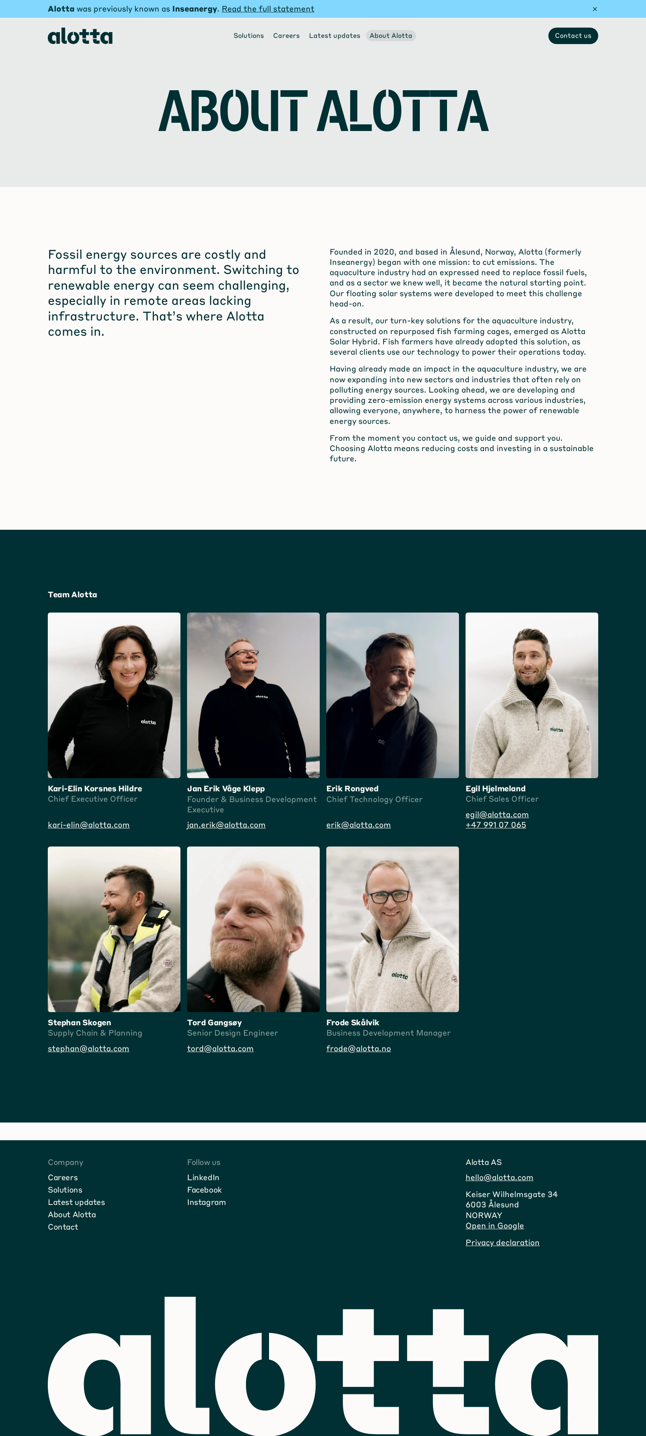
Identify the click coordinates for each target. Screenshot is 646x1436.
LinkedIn (203, 1177)
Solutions (65, 1189)
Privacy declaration (503, 1242)
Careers (62, 1177)
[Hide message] (595, 9)
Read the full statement (268, 8)
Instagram (206, 1202)
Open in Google (495, 1225)
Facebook (204, 1189)
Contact (63, 1226)
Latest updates (76, 1202)
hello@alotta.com (500, 1177)
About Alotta (72, 1214)
